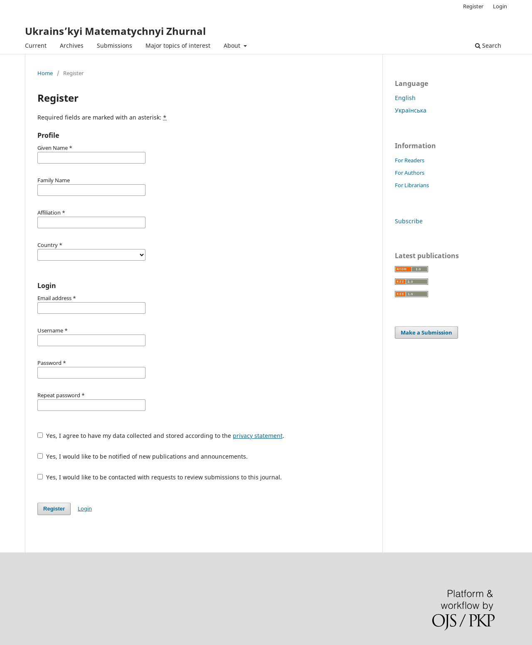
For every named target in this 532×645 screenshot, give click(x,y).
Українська (410, 110)
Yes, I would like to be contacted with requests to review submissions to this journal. (159, 477)
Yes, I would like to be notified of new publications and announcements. (142, 456)
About (233, 45)
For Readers (409, 160)
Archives (72, 45)
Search (488, 45)
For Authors (409, 172)
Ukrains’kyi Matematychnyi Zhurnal (115, 31)
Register (473, 6)
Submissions (114, 45)
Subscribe (409, 221)
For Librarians (412, 185)
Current (36, 45)
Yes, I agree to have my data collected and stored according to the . (160, 436)
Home (45, 73)
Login (500, 6)
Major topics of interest (177, 45)
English (405, 98)
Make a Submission (426, 332)
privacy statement (258, 436)
